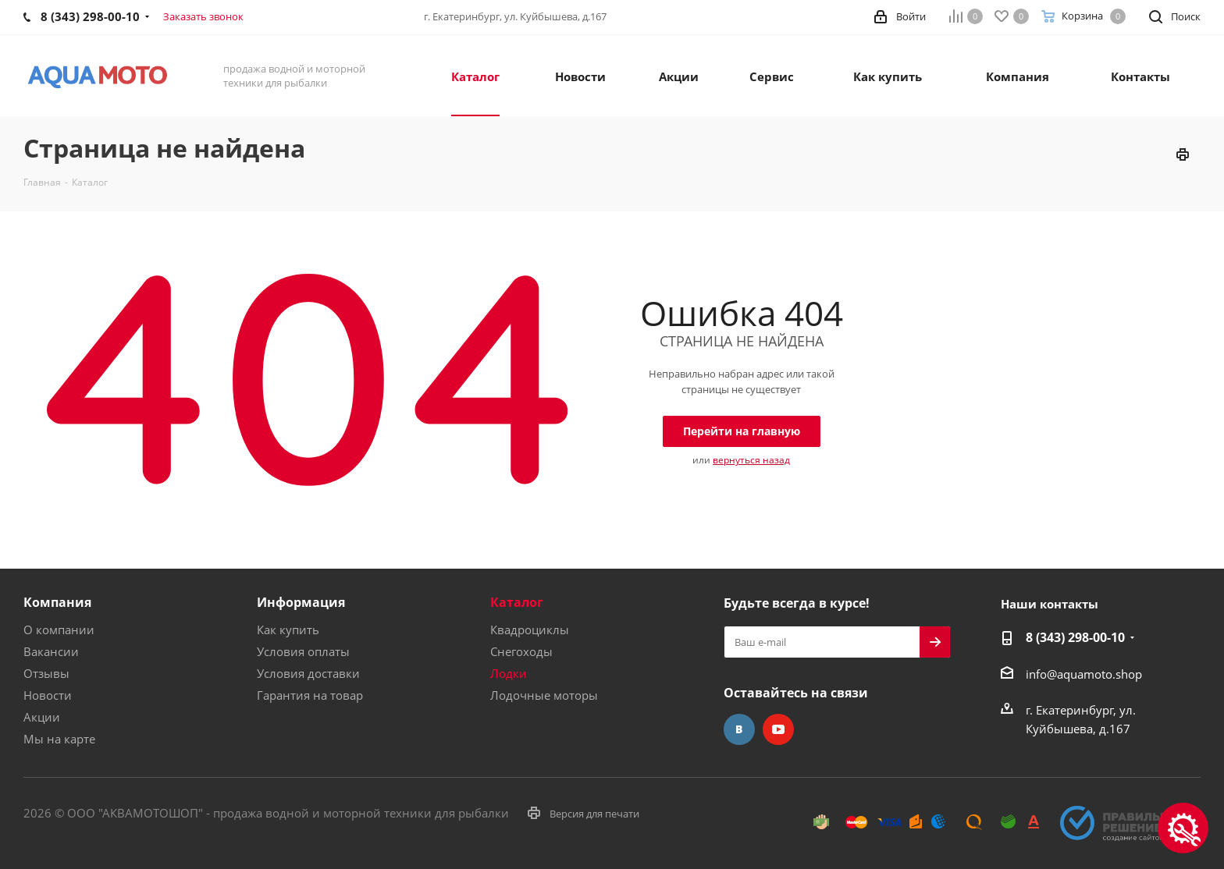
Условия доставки (308, 673)
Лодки (508, 673)
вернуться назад (751, 459)
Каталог (516, 602)
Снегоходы (521, 651)
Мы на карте (59, 739)
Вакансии (51, 651)
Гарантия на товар (310, 695)
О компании (58, 629)
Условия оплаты (303, 651)
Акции (41, 717)
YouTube (778, 729)
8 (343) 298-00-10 (1075, 637)
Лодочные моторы (544, 695)
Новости (47, 695)
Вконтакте (739, 729)
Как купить (288, 629)
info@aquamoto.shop (1084, 674)
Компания (57, 602)
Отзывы (46, 673)
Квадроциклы (529, 629)
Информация (301, 602)
